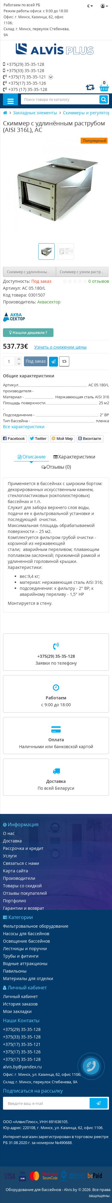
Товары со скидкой (22, 885)
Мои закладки (17, 1011)
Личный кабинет (20, 996)
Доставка (12, 841)
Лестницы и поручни (25, 948)
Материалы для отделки (28, 978)
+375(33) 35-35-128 (23, 70)
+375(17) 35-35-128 (22, 1059)
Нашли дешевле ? (28, 332)
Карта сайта (15, 871)
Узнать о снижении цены (60, 347)
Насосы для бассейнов (26, 933)
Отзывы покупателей (25, 893)
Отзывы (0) (56, 467)
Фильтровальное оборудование (35, 926)
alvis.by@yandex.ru (22, 1067)
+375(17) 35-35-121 (24, 77)
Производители (19, 878)
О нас (9, 833)
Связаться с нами (21, 863)
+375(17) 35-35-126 (24, 83)
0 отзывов (98, 281)
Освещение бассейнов (26, 941)
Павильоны (15, 971)
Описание (31, 456)
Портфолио (14, 900)
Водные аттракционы (25, 963)
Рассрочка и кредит (23, 848)
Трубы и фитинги (21, 956)
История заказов (20, 1004)
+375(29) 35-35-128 (23, 64)
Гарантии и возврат (23, 908)
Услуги (10, 856)
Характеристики (74, 456)
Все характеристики (24, 426)
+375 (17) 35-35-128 (25, 89)
